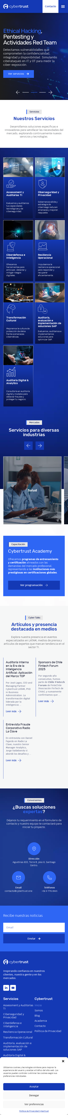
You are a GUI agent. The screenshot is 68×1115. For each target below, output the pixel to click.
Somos (39, 1010)
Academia (41, 1021)
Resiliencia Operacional (17, 1032)
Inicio (38, 1005)
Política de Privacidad (48, 1031)
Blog (37, 1015)
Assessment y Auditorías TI (18, 1007)
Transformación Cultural (18, 1037)
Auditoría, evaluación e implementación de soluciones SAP (17, 1046)
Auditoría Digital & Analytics (14, 1057)
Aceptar (34, 1087)
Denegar (34, 1095)
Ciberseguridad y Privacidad (13, 1016)
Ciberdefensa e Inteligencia (12, 1025)
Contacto (40, 1026)
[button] (63, 1061)
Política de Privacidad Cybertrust (34, 1111)
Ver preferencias (34, 1104)
